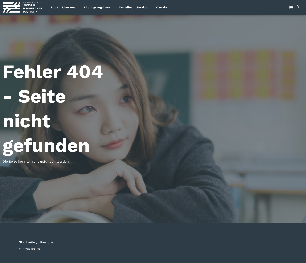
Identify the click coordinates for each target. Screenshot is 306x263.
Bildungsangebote (97, 7)
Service (141, 7)
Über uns (68, 7)
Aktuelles (125, 7)
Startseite (27, 242)
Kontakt (161, 7)
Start (54, 7)
